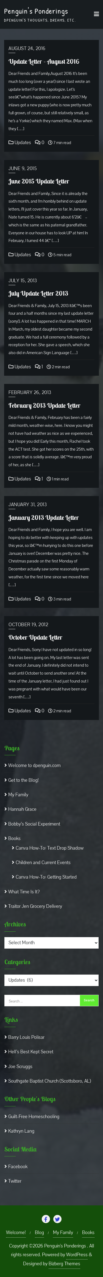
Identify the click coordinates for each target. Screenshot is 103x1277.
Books (14, 838)
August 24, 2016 (27, 48)
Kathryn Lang (21, 1131)
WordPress (77, 1255)
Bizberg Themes (64, 1264)
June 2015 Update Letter (39, 181)
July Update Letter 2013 (38, 293)
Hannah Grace (22, 809)
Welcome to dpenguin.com (34, 765)
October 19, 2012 (28, 625)
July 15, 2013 (23, 281)
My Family (18, 795)
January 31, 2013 (28, 505)
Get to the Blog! (23, 780)
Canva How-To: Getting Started (46, 877)
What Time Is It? (24, 892)
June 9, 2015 (23, 168)
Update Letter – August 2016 (44, 61)
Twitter (14, 1181)
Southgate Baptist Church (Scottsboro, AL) (49, 1081)
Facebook (17, 1167)
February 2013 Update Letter (44, 405)
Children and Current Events (43, 862)
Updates (20, 142)
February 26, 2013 (30, 392)
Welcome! (16, 1232)
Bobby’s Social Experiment (34, 824)
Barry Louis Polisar (26, 1037)
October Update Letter (35, 637)
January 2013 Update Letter (44, 517)
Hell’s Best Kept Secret (30, 1052)
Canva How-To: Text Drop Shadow (49, 848)
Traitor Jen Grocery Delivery (35, 906)
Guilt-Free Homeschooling (33, 1116)
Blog (39, 1232)
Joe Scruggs (20, 1066)
